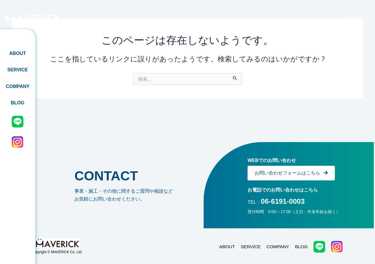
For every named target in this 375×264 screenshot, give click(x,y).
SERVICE (17, 69)
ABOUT (17, 53)
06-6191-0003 (282, 201)
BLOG (17, 102)
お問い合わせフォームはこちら (291, 172)
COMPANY (18, 86)
